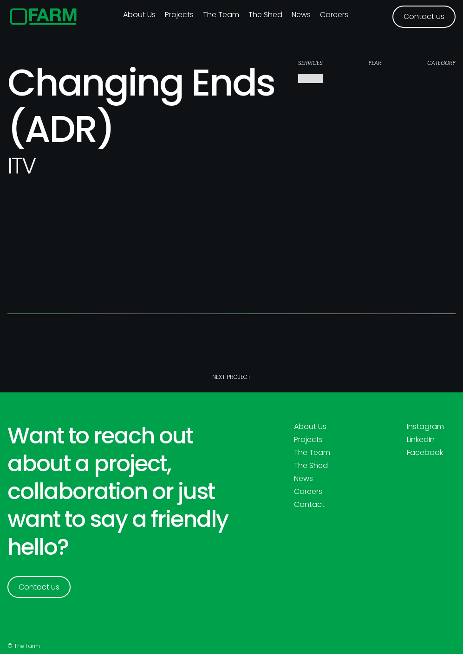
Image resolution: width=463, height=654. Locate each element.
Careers (334, 14)
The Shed (265, 14)
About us (139, 14)
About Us (310, 426)
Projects (179, 14)
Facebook (425, 452)
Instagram (425, 426)
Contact (309, 504)
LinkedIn (421, 439)
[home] (43, 17)
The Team (221, 14)
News (301, 14)
